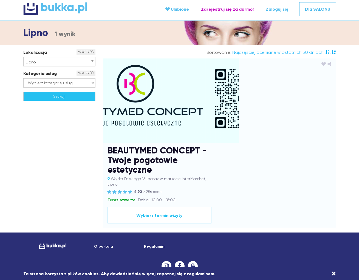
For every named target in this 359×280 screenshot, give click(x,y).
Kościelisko (150, 222)
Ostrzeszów (274, 233)
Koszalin (132, 222)
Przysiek (194, 238)
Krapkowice (198, 222)
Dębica (138, 211)
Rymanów (299, 238)
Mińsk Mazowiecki (251, 227)
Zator (299, 249)
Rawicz (262, 238)
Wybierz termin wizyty (287, 140)
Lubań (57, 227)
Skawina (128, 244)
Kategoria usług (40, 73)
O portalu (103, 171)
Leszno (244, 222)
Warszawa (152, 249)
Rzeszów (317, 238)
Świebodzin (244, 244)
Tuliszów (86, 249)
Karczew (269, 216)
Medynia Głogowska (202, 227)
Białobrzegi (145, 205)
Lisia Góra (308, 222)
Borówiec (240, 205)
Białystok (166, 205)
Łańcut (112, 227)
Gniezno (318, 211)
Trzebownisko (65, 249)
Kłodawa (49, 222)
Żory (192, 255)
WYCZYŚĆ (86, 52)
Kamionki (252, 216)
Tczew (299, 244)
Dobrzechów (177, 211)
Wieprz (189, 249)
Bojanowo (221, 205)
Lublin (70, 227)
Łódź (152, 227)
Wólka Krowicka (243, 249)
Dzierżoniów (268, 211)
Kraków (179, 222)
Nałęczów (100, 233)
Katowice (286, 216)
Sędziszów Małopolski (66, 244)
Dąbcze (103, 211)
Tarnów (286, 244)
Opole (218, 233)
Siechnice (95, 244)
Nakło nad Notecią (73, 233)
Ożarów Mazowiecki (51, 238)
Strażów (187, 244)
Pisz (131, 238)
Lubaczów (41, 227)
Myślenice (46, 233)
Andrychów (124, 205)
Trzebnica (315, 244)
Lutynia (97, 227)
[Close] (333, 273)
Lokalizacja (35, 52)
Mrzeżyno (290, 227)
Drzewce (247, 211)
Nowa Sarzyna (170, 233)
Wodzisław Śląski (212, 249)
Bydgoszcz (297, 205)
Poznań (143, 238)
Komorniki (90, 222)
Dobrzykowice (203, 211)
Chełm (315, 205)
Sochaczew (147, 244)
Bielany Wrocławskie (193, 205)
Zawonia (313, 249)
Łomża (126, 227)
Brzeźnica (259, 205)
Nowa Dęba (145, 233)
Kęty (300, 216)
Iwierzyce (129, 216)
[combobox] (59, 61)
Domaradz (228, 211)
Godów (41, 216)
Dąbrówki (120, 211)
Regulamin (154, 171)
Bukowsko (278, 205)
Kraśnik (216, 222)
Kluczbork (314, 216)
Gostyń (56, 216)
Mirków (275, 227)
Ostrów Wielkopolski (244, 233)
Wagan (113, 249)
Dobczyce (156, 211)
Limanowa (276, 222)
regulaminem (200, 273)
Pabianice (80, 238)
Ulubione (177, 9)
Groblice (72, 216)
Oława (205, 233)
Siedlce (112, 244)
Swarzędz (223, 244)
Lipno (292, 222)
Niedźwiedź (121, 233)
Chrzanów (41, 211)
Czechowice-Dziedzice (73, 211)
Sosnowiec (168, 244)
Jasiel (162, 216)
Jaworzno (202, 216)
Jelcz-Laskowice (227, 216)
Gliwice (302, 211)
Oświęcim (295, 233)
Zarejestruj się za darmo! (227, 9)
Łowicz (140, 227)
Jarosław (148, 216)
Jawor (186, 216)
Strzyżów (204, 244)
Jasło (174, 216)
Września (284, 249)
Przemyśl (177, 238)
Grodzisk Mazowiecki (100, 216)
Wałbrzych (131, 249)
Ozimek (313, 233)
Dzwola (287, 211)
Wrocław (266, 249)
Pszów (208, 238)
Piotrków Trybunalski (108, 238)
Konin (105, 222)
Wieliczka (172, 249)
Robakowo (280, 238)
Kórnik (166, 222)
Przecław (160, 238)
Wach (100, 249)
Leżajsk (258, 222)
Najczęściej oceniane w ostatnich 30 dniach (277, 52)
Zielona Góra (174, 255)
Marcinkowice (170, 227)
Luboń (83, 227)
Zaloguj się (277, 9)
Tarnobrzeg (267, 244)
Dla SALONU (317, 9)
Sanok (39, 244)
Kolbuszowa (69, 222)
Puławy (222, 238)
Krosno (230, 222)
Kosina (117, 222)
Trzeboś (44, 249)
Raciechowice (242, 238)
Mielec (228, 227)
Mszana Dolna (314, 227)
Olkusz (191, 233)
